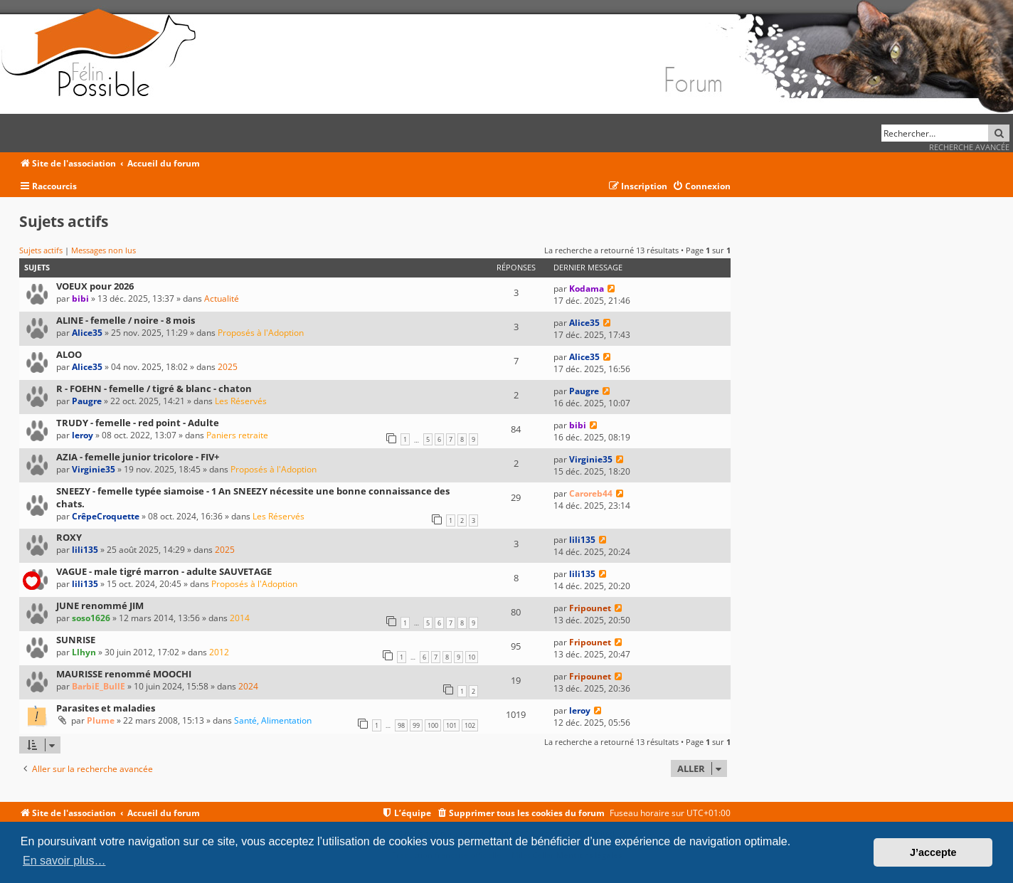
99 (416, 725)
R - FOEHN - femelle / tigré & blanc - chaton (154, 388)
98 (401, 725)
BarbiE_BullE (98, 686)
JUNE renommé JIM (100, 605)
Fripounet (590, 608)
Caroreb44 (590, 493)
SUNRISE (75, 639)
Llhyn (84, 652)
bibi (80, 298)
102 (470, 725)
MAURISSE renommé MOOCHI (123, 673)
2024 (248, 686)
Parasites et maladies (105, 708)
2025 (228, 367)
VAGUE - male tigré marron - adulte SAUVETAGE (164, 571)
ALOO (69, 354)
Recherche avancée (969, 147)
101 (451, 725)
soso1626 (91, 618)
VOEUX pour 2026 (95, 286)
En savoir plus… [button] (64, 861)
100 (433, 725)
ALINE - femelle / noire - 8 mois (125, 320)
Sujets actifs (41, 250)
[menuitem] (701, 186)
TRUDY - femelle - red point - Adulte (137, 422)
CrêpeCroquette (105, 516)
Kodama (586, 288)
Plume (101, 720)
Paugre (87, 401)
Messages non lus (103, 250)
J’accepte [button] (933, 852)
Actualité (221, 298)
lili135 (85, 550)
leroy (82, 435)
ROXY (69, 537)
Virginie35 (93, 469)
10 (471, 657)
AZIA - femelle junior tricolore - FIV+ (137, 456)
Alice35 (87, 333)
